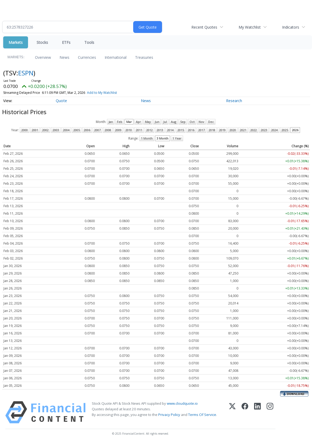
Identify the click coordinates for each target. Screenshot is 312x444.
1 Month (147, 138)
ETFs (66, 42)
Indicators (290, 27)
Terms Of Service (202, 414)
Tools (89, 42)
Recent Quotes (204, 27)
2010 (128, 130)
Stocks (42, 42)
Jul (165, 122)
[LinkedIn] (257, 412)
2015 (180, 130)
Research (234, 100)
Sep (182, 122)
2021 (243, 130)
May (148, 122)
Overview (43, 57)
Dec (211, 122)
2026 (295, 130)
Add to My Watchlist (102, 92)
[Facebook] (244, 412)
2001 (35, 130)
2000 (24, 130)
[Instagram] (269, 412)
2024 (274, 130)
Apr (138, 122)
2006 (87, 130)
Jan (111, 122)
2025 (285, 130)
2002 (45, 130)
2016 (191, 130)
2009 (118, 130)
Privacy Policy (169, 414)
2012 (149, 130)
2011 (139, 130)
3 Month (162, 138)
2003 (56, 130)
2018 (212, 130)
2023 (264, 130)
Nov (201, 122)
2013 (160, 130)
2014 (170, 130)
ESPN (25, 72)
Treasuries (144, 57)
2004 (66, 130)
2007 (97, 130)
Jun (157, 122)
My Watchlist (250, 27)
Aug (173, 122)
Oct (192, 122)
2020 (233, 130)
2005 (76, 130)
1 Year (176, 138)
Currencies (87, 57)
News (64, 57)
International (116, 57)
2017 (201, 130)
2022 (253, 130)
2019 (222, 130)
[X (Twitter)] (232, 412)
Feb (119, 122)
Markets (16, 42)
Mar (129, 122)
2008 (108, 130)
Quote (61, 100)
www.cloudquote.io (182, 403)
